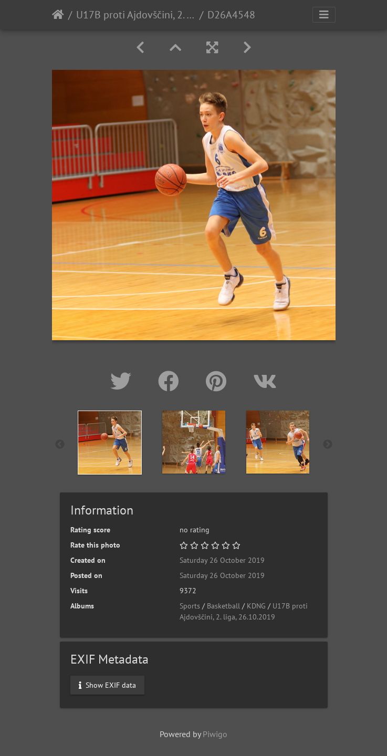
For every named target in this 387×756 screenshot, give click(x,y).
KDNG (256, 606)
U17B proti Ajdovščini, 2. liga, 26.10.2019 (135, 15)
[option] (110, 443)
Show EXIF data (107, 684)
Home (58, 15)
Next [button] (327, 444)
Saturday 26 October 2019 (222, 560)
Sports (190, 606)
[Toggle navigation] (324, 15)
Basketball (223, 606)
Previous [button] (60, 444)
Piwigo (215, 734)
